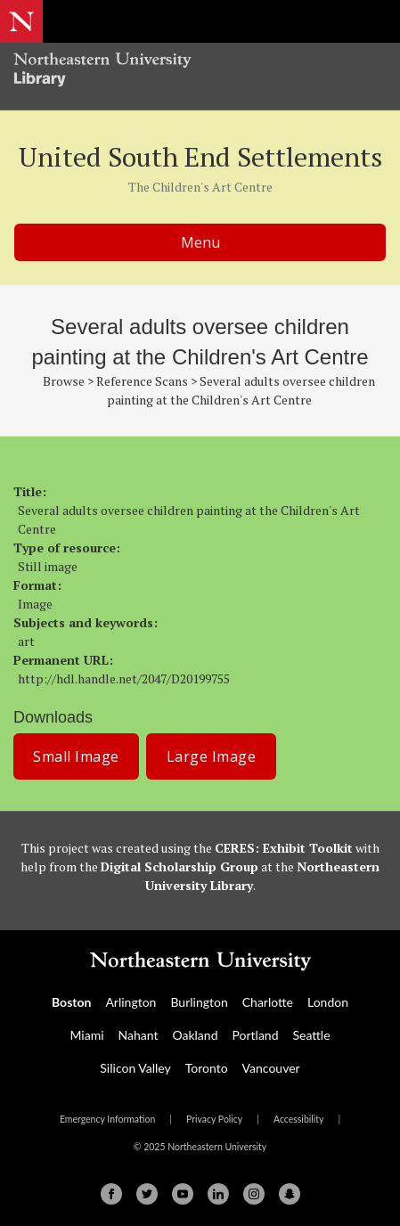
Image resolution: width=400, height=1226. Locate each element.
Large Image (212, 756)
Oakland (194, 1034)
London (327, 1001)
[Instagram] (254, 1194)
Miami (86, 1034)
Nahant (138, 1034)
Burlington (198, 1001)
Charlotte (267, 1001)
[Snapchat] (289, 1194)
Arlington (130, 1001)
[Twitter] (147, 1194)
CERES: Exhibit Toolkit (284, 847)
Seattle (312, 1034)
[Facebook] (111, 1194)
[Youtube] (182, 1194)
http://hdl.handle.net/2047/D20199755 (124, 678)
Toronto (206, 1067)
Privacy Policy (214, 1119)
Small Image (76, 756)
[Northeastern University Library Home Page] (200, 72)
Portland (255, 1034)
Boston (71, 1001)
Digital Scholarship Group (179, 866)
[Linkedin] (218, 1194)
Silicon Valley (135, 1067)
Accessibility (298, 1119)
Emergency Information (107, 1119)
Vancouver (271, 1067)
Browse (64, 380)
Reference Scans (142, 380)
